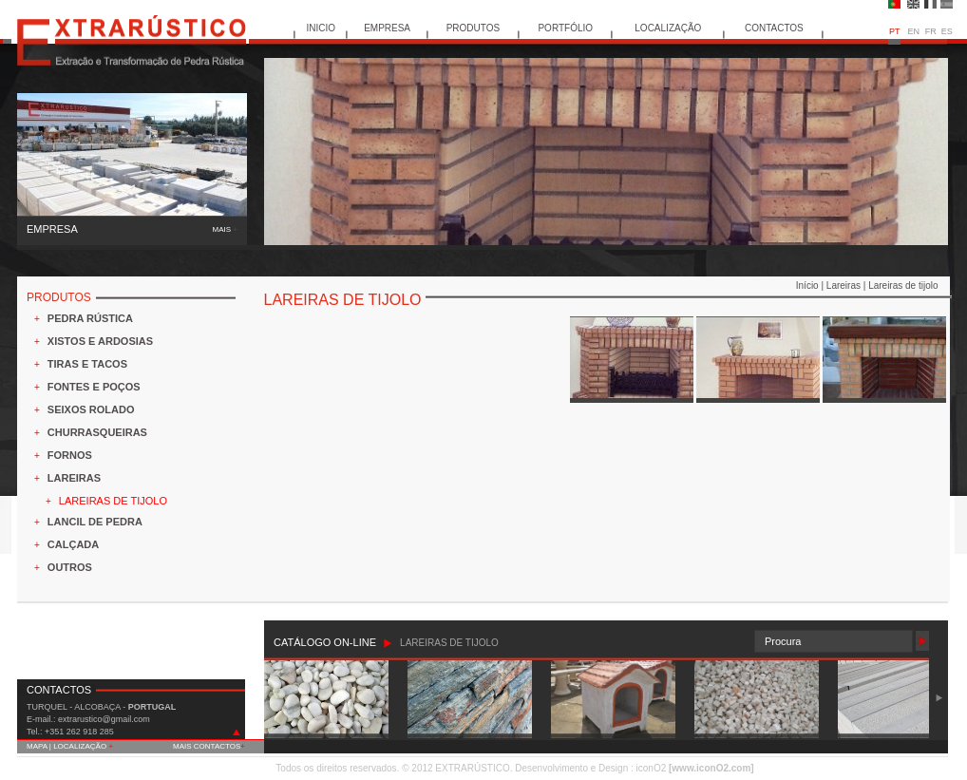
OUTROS (69, 567)
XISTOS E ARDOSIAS (100, 341)
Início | (811, 285)
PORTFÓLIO (565, 28)
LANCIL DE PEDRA (94, 521)
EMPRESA (387, 28)
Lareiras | (847, 285)
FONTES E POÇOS (94, 386)
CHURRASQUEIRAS (97, 432)
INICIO (321, 28)
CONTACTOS (774, 28)
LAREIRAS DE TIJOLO (113, 500)
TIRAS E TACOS (87, 364)
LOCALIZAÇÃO (668, 28)
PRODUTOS (473, 28)
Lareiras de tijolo (903, 285)
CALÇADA (73, 544)
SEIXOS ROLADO (91, 409)
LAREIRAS (74, 478)
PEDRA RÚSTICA (90, 318)
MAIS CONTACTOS (209, 746)
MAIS (225, 229)
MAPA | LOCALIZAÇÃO (70, 746)
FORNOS (69, 455)
